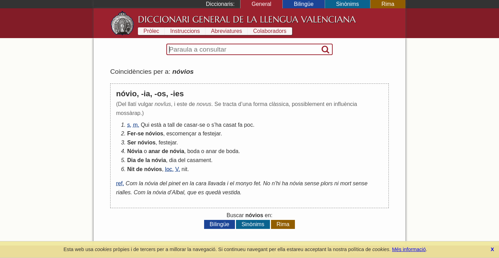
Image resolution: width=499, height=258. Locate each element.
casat (229, 125)
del (181, 160)
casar (191, 125)
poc (248, 125)
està (156, 125)
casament (199, 160)
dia (172, 160)
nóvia (177, 151)
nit (184, 169)
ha (218, 125)
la (147, 160)
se (202, 125)
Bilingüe (304, 4)
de (179, 125)
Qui (145, 125)
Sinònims (347, 4)
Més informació (409, 249)
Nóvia (134, 151)
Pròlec (151, 31)
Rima (388, 4)
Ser (131, 142)
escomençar (181, 133)
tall (171, 125)
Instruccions (185, 31)
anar (154, 151)
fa (240, 125)
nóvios (154, 133)
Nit (130, 169)
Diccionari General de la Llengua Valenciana (247, 19)
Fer (131, 133)
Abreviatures (226, 31)
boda (193, 151)
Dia (131, 160)
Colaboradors (270, 31)
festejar (212, 133)
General (261, 4)
